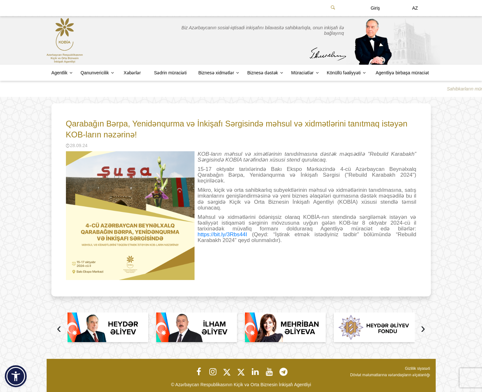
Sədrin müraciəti (170, 72)
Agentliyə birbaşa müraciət (402, 72)
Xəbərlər (132, 72)
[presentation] (59, 329)
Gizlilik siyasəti (417, 368)
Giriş (375, 8)
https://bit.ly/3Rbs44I (222, 234)
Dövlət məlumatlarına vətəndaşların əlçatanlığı (390, 375)
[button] (15, 376)
